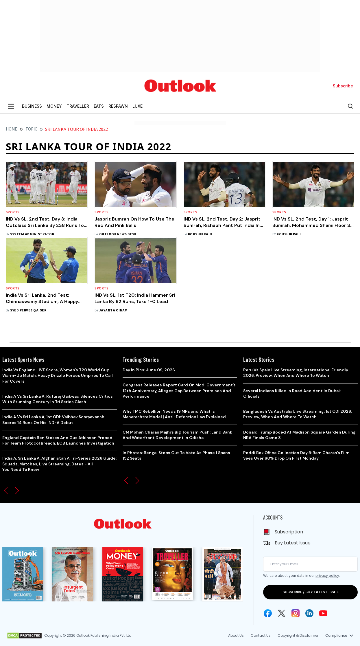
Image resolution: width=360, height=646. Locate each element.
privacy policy (327, 575)
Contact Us (261, 635)
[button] (5, 490)
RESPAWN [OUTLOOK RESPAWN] (118, 106)
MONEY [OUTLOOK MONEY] (54, 106)
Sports (13, 212)
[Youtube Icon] (323, 613)
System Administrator (32, 234)
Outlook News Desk (117, 234)
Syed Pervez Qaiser (28, 310)
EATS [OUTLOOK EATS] (99, 106)
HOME (11, 129)
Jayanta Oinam (113, 310)
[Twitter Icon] (281, 613)
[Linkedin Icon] (309, 613)
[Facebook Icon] (267, 613)
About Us (236, 635)
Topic (31, 129)
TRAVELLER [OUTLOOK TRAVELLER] (78, 106)
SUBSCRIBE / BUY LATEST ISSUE (311, 592)
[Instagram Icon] (295, 613)
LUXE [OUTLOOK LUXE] (137, 106)
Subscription (289, 531)
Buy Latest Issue (293, 542)
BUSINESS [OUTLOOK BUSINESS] (32, 106)
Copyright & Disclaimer (298, 635)
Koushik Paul (200, 234)
